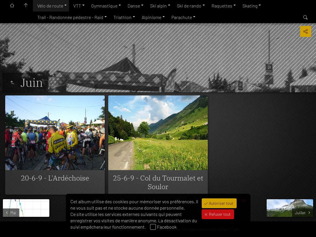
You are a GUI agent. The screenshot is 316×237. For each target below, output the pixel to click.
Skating (249, 5)
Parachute (181, 17)
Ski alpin (158, 5)
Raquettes (222, 5)
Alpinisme (151, 17)
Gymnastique (104, 5)
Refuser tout (219, 214)
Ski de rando (189, 5)
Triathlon (122, 17)
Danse (134, 5)
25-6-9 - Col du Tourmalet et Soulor (158, 182)
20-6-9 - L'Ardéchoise (55, 178)
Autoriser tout (220, 203)
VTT (77, 5)
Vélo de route (50, 5)
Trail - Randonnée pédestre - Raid (70, 17)
